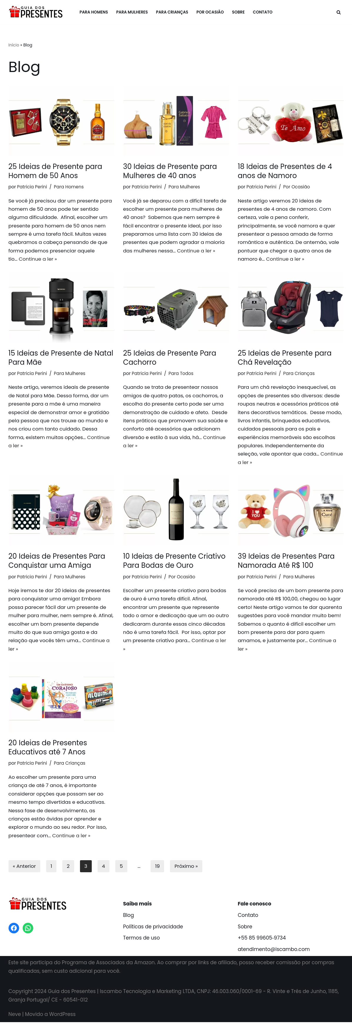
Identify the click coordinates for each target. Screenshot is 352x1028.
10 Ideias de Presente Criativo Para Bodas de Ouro (174, 564)
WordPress (62, 1020)
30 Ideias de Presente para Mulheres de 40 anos (170, 171)
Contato (263, 12)
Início (14, 45)
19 (158, 871)
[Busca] (338, 12)
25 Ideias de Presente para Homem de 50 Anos (55, 171)
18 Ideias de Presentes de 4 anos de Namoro (285, 171)
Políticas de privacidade (153, 932)
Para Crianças (172, 12)
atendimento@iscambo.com (274, 955)
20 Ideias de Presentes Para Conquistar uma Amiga (57, 564)
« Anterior (24, 871)
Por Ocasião (210, 12)
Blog (128, 921)
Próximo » (186, 871)
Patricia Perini (32, 187)
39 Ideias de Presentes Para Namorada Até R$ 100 (286, 564)
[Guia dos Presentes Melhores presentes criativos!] (37, 12)
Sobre (239, 12)
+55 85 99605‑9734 (262, 943)
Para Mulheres (132, 12)
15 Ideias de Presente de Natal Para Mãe (61, 358)
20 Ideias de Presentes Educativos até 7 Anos (48, 751)
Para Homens (93, 12)
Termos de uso (141, 943)
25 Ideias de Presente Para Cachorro (169, 358)
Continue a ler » (38, 260)
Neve (15, 1020)
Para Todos (181, 375)
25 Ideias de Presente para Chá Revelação (285, 358)
